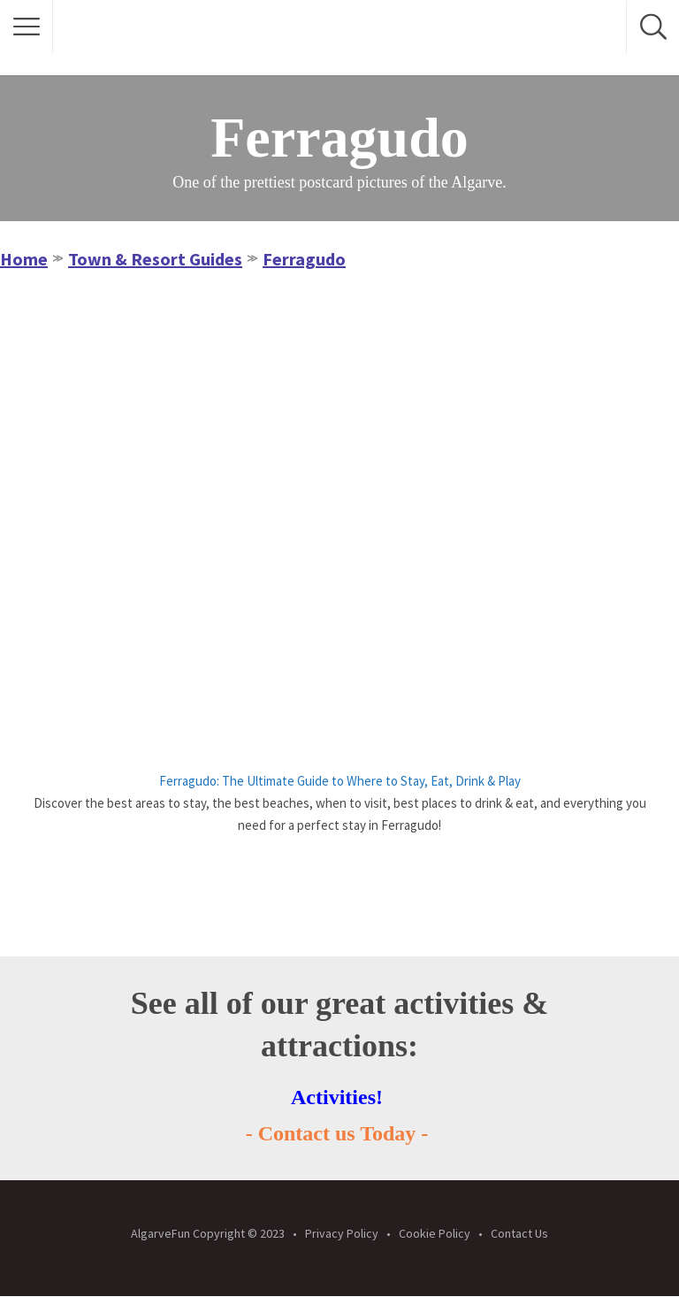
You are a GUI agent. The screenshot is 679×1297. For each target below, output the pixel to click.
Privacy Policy (341, 1233)
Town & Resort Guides (155, 259)
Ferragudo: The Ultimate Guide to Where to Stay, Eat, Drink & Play (340, 780)
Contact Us (519, 1233)
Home (24, 259)
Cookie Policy (434, 1233)
